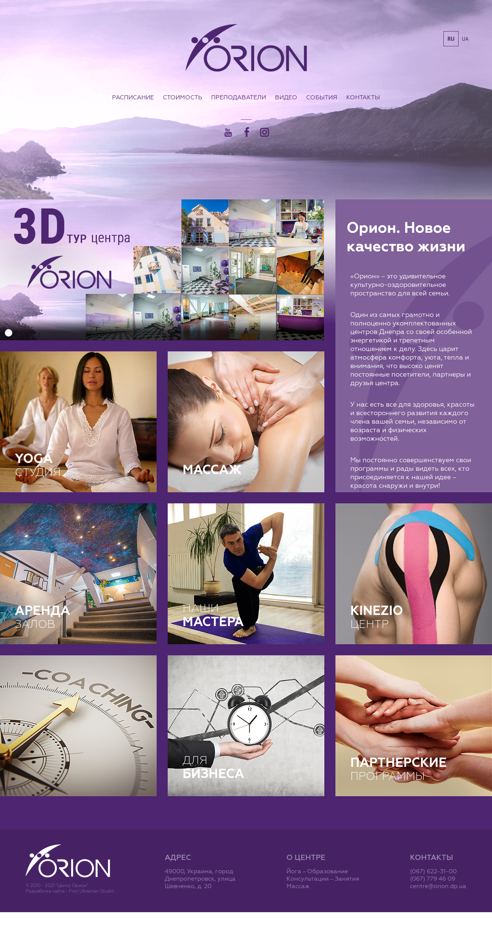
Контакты (363, 97)
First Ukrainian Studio (91, 891)
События (321, 97)
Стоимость (182, 97)
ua (465, 38)
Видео (286, 97)
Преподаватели (238, 97)
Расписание (133, 97)
